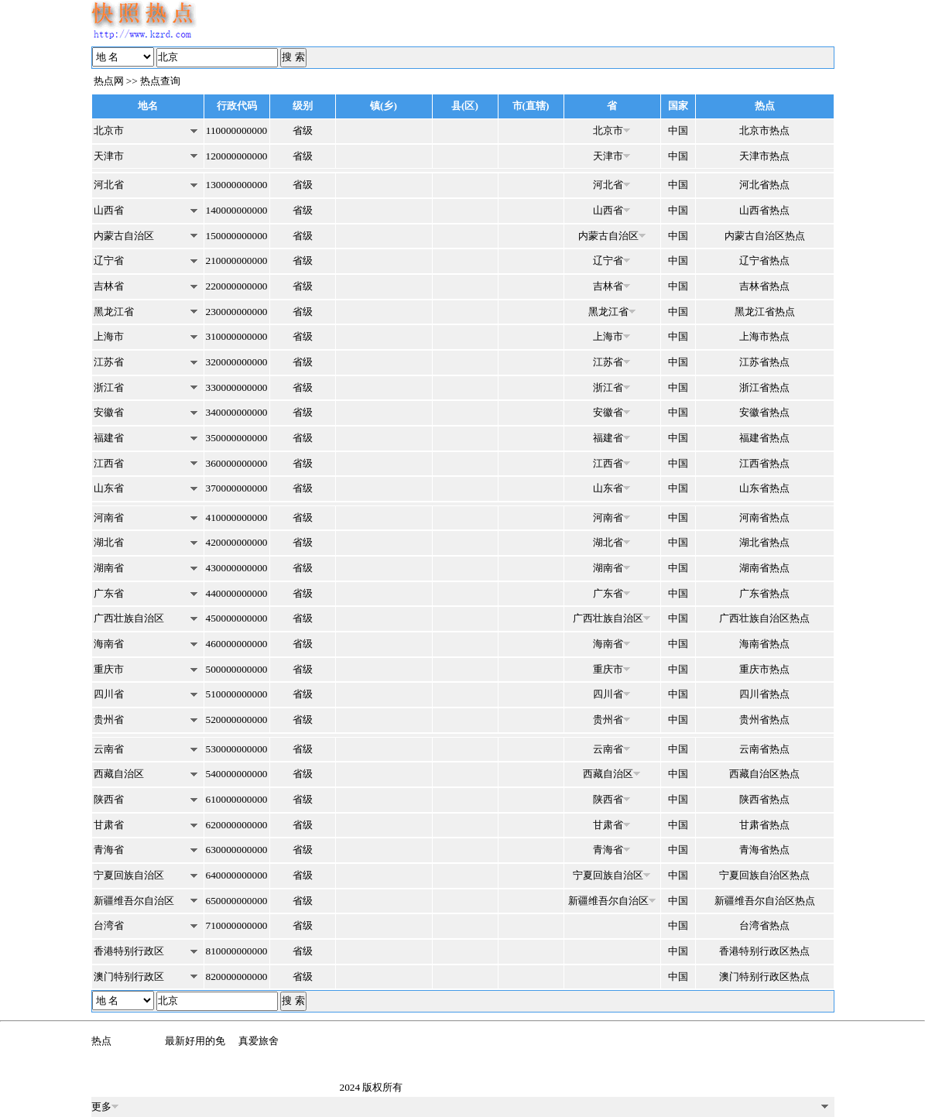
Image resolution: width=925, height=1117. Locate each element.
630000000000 (237, 849)
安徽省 (109, 412)
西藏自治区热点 (764, 774)
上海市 (109, 336)
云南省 (109, 749)
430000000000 (237, 568)
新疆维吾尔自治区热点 (764, 900)
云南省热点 (764, 749)
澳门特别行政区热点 (764, 976)
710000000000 (237, 925)
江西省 (109, 463)
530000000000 (237, 749)
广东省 (109, 593)
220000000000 (237, 286)
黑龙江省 (114, 311)
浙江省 (109, 387)
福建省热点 (764, 438)
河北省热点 (764, 184)
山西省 (109, 210)
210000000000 (237, 260)
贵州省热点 (764, 719)
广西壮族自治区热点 (764, 618)
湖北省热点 (764, 542)
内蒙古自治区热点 (765, 236)
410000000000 (237, 517)
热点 (101, 1041)
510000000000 (237, 694)
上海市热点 (764, 336)
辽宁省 (109, 260)
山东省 (109, 488)
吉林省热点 (764, 286)
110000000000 (236, 130)
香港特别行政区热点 (764, 951)
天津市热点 (764, 156)
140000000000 (237, 210)
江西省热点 (764, 463)
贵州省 (109, 719)
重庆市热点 (764, 669)
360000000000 (237, 463)
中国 (678, 130)
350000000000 (237, 438)
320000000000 (237, 362)
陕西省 (109, 799)
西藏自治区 (119, 774)
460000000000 (237, 643)
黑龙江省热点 (765, 311)
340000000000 (237, 412)
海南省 (109, 643)
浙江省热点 (764, 387)
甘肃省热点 (764, 825)
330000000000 (237, 387)
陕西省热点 (764, 799)
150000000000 (237, 236)
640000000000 (237, 875)
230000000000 (237, 311)
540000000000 (237, 774)
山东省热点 (764, 488)
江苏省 (109, 362)
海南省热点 (764, 643)
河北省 (109, 184)
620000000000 (237, 825)
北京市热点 (764, 130)
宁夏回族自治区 (129, 875)
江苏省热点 (764, 362)
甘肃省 (109, 825)
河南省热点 (764, 517)
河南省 (109, 517)
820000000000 (237, 976)
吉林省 (109, 286)
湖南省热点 (764, 568)
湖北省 (109, 542)
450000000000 (237, 618)
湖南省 (109, 568)
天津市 (109, 156)
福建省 (109, 438)
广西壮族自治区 (129, 618)
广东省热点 (764, 593)
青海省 (109, 849)
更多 (105, 1106)
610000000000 (237, 799)
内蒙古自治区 (124, 236)
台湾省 (109, 925)
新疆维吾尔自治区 (134, 900)
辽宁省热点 (764, 260)
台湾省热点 (764, 925)
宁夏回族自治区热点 (764, 875)
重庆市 (109, 669)
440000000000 (237, 593)
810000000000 (237, 951)
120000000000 (237, 156)
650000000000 (237, 900)
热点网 (109, 81)
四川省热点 (764, 694)
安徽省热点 (764, 412)
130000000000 (237, 184)
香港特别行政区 (129, 951)
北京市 (109, 130)
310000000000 (237, 336)
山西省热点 (764, 210)
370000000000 (237, 488)
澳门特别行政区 (129, 976)
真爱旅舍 (258, 1041)
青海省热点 (764, 849)
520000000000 (237, 719)
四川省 (109, 694)
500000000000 (237, 669)
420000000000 (237, 542)
